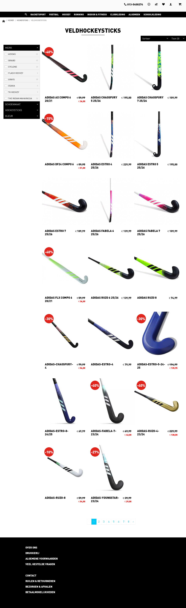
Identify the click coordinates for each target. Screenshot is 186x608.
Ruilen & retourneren (40, 581)
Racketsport (38, 14)
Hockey (66, 14)
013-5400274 (133, 4)
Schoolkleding (152, 14)
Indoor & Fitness (97, 14)
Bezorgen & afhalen (38, 586)
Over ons (31, 547)
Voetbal (54, 14)
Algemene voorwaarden (41, 558)
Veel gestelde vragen (40, 564)
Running (79, 14)
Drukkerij (32, 553)
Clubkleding (117, 14)
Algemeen (134, 14)
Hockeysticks (22, 20)
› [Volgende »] (133, 521)
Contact (30, 575)
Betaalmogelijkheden (40, 592)
